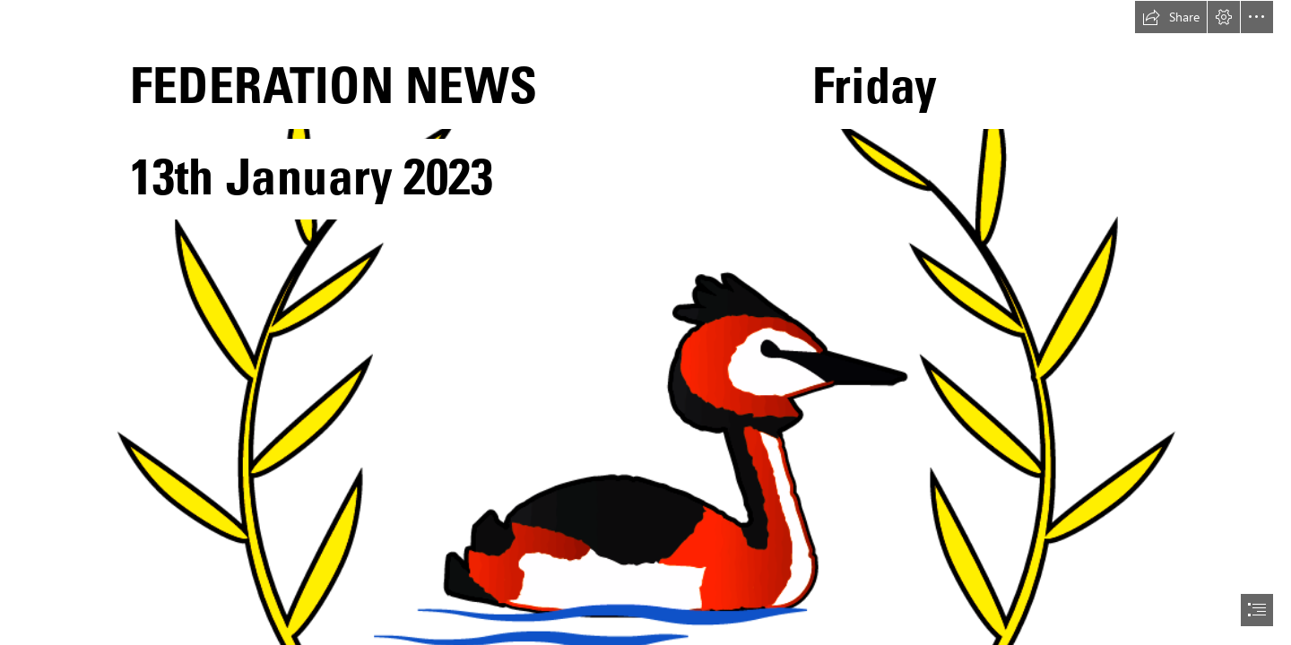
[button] (1171, 17)
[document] (645, 322)
